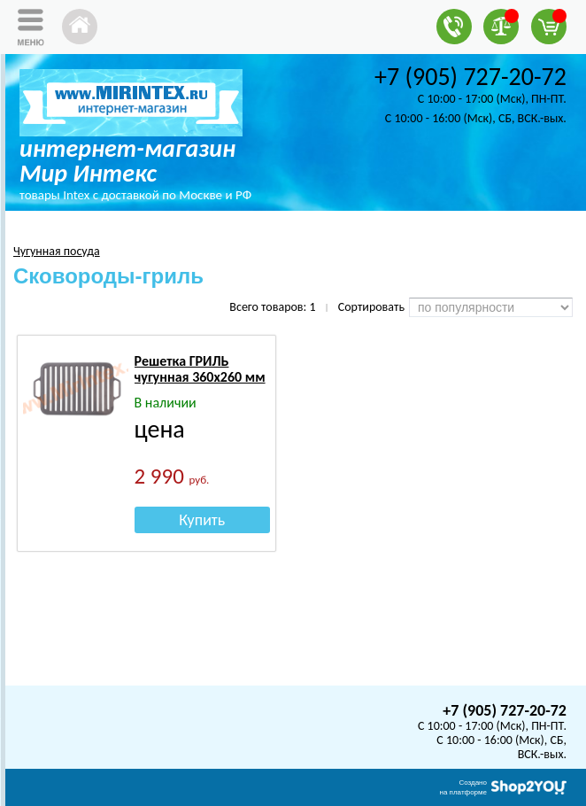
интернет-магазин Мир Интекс (127, 161)
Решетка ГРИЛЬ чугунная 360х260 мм (200, 369)
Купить (202, 520)
